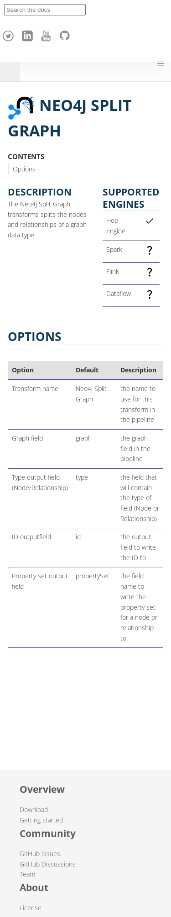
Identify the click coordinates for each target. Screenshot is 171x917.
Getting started (41, 820)
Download (34, 809)
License (30, 907)
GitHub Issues (40, 853)
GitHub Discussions (48, 864)
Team (27, 874)
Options (24, 169)
